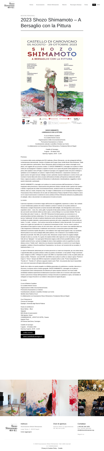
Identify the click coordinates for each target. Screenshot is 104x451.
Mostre (64, 4)
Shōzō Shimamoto (53, 4)
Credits (60, 448)
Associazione (40, 4)
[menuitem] (31, 4)
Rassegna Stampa (75, 4)
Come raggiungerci (26, 432)
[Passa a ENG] (98, 5)
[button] (102, 398)
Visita (86, 4)
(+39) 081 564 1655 (84, 426)
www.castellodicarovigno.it (32, 336)
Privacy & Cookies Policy (49, 448)
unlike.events (28, 333)
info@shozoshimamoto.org (86, 430)
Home (31, 4)
